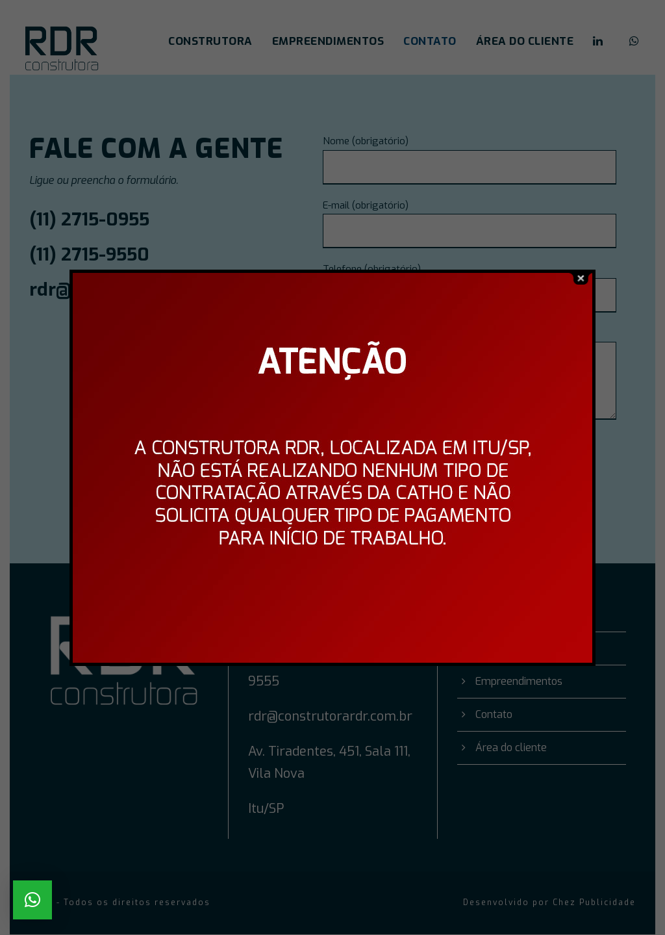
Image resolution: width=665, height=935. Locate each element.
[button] (32, 899)
